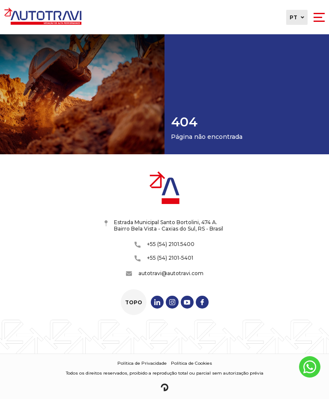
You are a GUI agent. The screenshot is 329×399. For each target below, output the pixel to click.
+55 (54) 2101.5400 (164, 244)
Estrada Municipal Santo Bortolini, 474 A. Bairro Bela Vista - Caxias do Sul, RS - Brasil (164, 225)
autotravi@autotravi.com (164, 273)
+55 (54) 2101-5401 (164, 258)
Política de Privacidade (142, 363)
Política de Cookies (191, 363)
